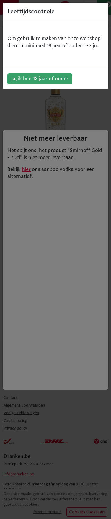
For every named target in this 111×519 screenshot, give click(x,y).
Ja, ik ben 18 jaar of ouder (39, 79)
